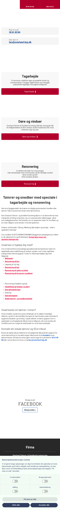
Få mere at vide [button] (30, 499)
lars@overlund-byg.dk (20, 42)
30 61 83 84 (14, 32)
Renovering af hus (12, 261)
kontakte (46, 335)
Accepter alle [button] (44, 505)
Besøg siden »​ (30, 410)
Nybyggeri (9, 258)
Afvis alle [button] (16, 505)
